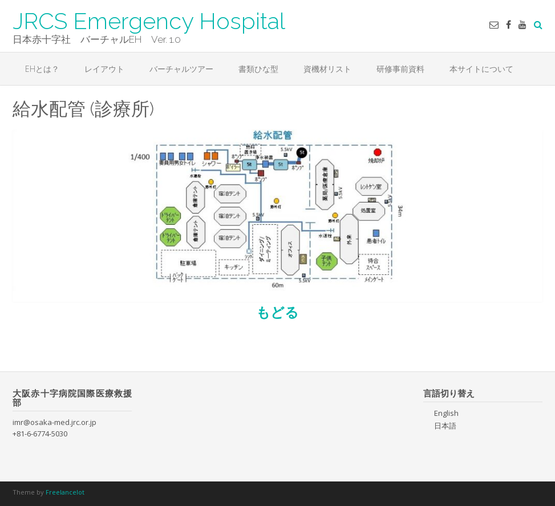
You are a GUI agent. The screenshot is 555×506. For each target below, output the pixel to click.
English (446, 413)
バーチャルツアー (181, 68)
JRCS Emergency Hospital (149, 20)
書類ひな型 (258, 68)
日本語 (445, 425)
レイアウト (104, 68)
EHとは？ (42, 68)
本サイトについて (481, 68)
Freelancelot (65, 492)
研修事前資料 (400, 68)
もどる (277, 311)
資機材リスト (327, 68)
